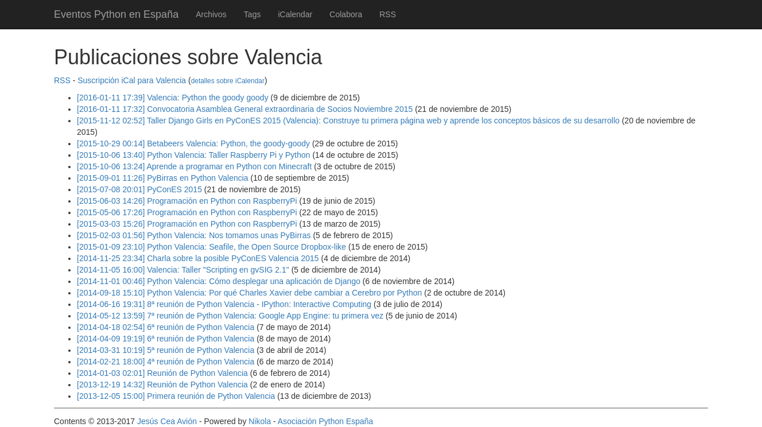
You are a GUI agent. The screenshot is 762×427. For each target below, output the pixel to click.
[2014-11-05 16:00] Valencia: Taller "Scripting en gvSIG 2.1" (183, 269)
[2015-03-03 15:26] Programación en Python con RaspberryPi (187, 223)
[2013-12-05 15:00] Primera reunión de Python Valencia (176, 396)
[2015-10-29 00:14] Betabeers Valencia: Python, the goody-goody (193, 143)
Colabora (345, 14)
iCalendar (295, 14)
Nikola (259, 421)
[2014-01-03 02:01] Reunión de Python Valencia (162, 373)
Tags (252, 14)
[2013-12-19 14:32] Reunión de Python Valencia (162, 384)
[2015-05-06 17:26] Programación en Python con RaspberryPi (187, 212)
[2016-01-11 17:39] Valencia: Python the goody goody (173, 97)
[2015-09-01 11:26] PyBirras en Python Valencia (162, 178)
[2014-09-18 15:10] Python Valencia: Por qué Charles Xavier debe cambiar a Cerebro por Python (249, 292)
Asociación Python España (326, 421)
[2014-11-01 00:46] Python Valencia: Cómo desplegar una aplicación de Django (218, 281)
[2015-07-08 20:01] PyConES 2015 (139, 189)
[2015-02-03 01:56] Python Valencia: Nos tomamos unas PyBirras (194, 235)
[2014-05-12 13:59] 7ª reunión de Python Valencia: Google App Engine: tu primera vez (230, 315)
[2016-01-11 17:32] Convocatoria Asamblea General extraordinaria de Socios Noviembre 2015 (245, 109)
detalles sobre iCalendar (228, 81)
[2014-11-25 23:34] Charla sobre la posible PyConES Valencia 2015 (198, 258)
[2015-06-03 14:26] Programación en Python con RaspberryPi (187, 200)
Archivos (211, 14)
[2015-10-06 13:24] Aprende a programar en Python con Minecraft (194, 166)
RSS (387, 14)
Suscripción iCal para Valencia (131, 80)
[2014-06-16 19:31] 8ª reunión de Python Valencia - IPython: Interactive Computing (224, 304)
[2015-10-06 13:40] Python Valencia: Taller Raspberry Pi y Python (193, 155)
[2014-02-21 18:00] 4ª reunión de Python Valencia (165, 361)
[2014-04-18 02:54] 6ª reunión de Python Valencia (165, 327)
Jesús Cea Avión (167, 421)
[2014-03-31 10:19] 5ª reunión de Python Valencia (165, 350)
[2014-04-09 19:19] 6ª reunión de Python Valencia (165, 338)
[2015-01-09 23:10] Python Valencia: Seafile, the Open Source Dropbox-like (211, 246)
